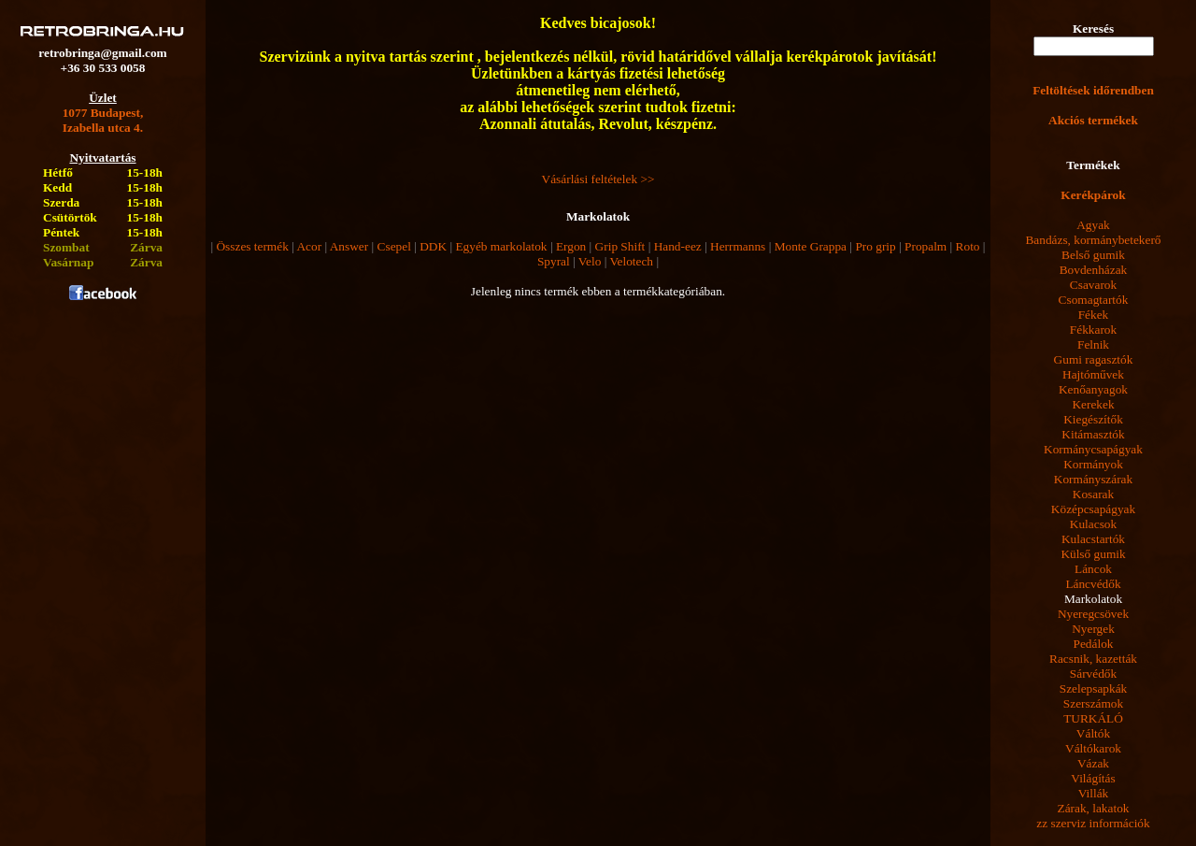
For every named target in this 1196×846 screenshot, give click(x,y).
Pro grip (875, 246)
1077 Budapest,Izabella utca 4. (103, 120)
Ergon (571, 246)
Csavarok (1093, 285)
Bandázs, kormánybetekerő (1092, 240)
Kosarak (1093, 494)
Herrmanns (737, 246)
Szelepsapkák (1094, 688)
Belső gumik (1093, 255)
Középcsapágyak (1093, 509)
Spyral (553, 261)
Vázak (1093, 763)
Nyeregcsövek (1093, 614)
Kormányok (1093, 464)
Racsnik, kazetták (1093, 659)
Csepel (394, 246)
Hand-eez (678, 246)
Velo (589, 261)
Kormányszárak (1093, 479)
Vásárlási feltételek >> (598, 179)
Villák (1093, 793)
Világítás (1093, 778)
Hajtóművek (1093, 374)
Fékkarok (1093, 330)
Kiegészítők (1093, 419)
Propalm (925, 246)
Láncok (1093, 569)
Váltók (1093, 733)
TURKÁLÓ (1093, 718)
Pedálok (1094, 644)
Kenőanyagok (1093, 389)
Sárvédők (1093, 674)
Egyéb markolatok (501, 246)
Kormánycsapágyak (1093, 449)
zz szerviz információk (1092, 823)
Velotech (631, 261)
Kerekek (1093, 404)
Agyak (1093, 225)
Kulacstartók (1093, 539)
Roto (968, 246)
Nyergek (1093, 629)
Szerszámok (1093, 703)
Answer (349, 246)
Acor (308, 246)
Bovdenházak (1094, 270)
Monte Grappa (811, 246)
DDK (433, 246)
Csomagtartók (1094, 300)
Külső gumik (1093, 554)
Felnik (1093, 344)
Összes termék (252, 246)
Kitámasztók (1092, 434)
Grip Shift (620, 246)
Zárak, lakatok (1094, 808)
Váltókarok (1093, 748)
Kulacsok (1093, 524)
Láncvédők (1092, 584)
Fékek (1093, 315)
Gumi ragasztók (1093, 359)
